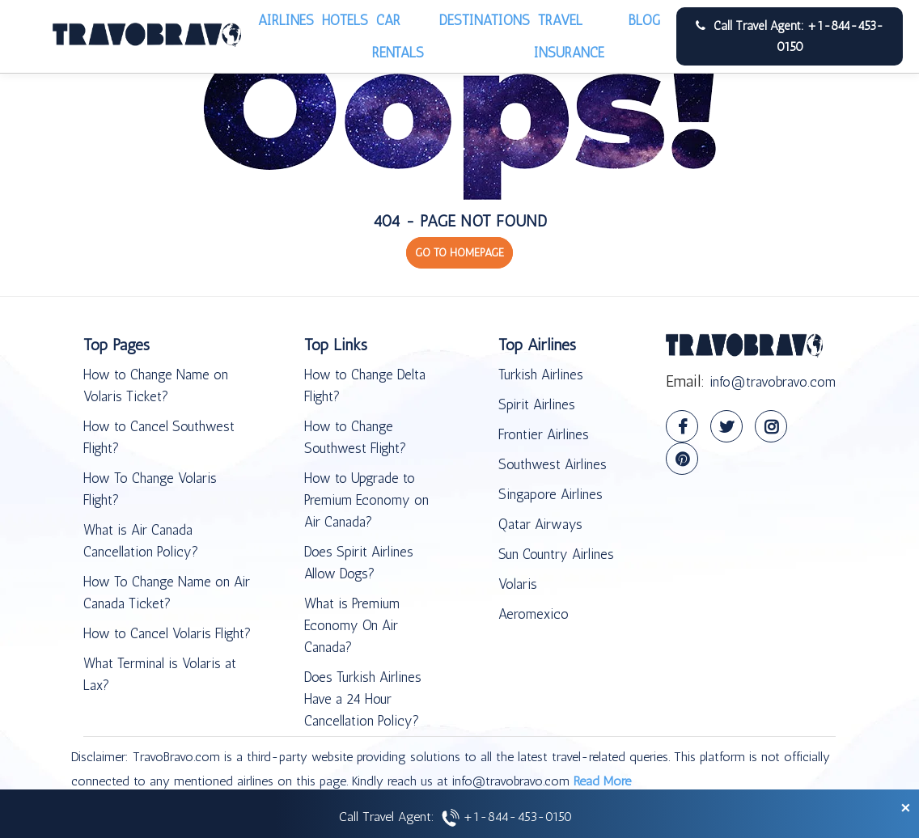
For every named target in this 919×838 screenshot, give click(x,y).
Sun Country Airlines (556, 554)
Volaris (517, 584)
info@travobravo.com (772, 382)
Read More (602, 781)
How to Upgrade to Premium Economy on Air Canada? (366, 500)
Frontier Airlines (543, 434)
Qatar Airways (540, 524)
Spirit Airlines (536, 404)
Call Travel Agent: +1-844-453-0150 (789, 36)
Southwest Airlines (552, 464)
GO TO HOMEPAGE (459, 253)
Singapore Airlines (550, 494)
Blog (644, 20)
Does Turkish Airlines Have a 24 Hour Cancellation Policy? (362, 699)
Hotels (345, 20)
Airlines (286, 20)
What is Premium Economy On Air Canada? (352, 625)
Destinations (484, 20)
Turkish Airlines (540, 374)
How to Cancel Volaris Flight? (167, 633)
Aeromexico (533, 614)
